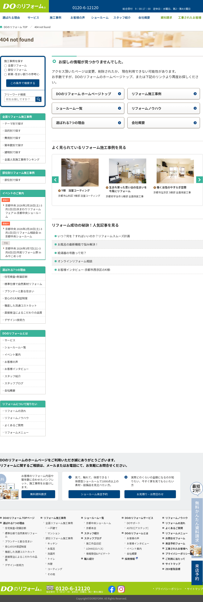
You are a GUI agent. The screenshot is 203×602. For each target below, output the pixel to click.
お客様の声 (11, 362)
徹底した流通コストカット (21, 305)
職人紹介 (89, 558)
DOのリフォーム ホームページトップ (88, 93)
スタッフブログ (14, 383)
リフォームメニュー (17, 432)
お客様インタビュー (17, 369)
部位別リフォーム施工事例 (18, 173)
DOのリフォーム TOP (16, 27)
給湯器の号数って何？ (72, 253)
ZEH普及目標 (172, 569)
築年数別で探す (14, 145)
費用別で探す (13, 138)
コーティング (55, 569)
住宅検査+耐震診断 (16, 277)
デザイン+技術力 (15, 320)
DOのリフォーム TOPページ (18, 518)
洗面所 (51, 553)
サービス (10, 340)
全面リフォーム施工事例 (17, 117)
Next (199, 179)
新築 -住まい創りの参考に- (22, 74)
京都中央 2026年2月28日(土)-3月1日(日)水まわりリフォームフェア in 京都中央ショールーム (23, 211)
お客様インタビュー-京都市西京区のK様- (84, 270)
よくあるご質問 (14, 425)
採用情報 (131, 558)
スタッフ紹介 (13, 376)
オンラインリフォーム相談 (75, 261)
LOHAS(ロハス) (94, 548)
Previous (55, 179)
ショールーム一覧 (88, 108)
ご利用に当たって (175, 558)
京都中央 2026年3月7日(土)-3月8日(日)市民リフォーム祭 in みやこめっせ (23, 252)
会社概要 (164, 122)
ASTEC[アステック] (137, 528)
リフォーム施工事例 (164, 93)
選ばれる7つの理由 (88, 122)
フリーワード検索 (15, 94)
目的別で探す (13, 131)
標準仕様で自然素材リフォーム (23, 284)
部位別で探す (13, 180)
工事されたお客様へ (176, 548)
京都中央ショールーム (98, 523)
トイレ (51, 558)
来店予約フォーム (175, 543)
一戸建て (53, 528)
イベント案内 (13, 354)
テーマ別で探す (14, 123)
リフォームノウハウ (164, 108)
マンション (54, 533)
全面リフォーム (15, 65)
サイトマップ (172, 563)
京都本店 (91, 528)
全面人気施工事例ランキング (22, 159)
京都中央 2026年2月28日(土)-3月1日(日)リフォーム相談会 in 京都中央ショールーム (23, 232)
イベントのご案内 (13, 193)
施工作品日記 (93, 543)
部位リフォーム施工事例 (59, 538)
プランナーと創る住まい (19, 291)
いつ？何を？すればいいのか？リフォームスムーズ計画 (94, 236)
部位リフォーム (15, 70)
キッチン (53, 543)
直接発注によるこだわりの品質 (23, 313)
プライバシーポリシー (177, 553)
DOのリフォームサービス (139, 518)
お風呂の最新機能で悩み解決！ (78, 244)
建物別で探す (13, 152)
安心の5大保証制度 (16, 298)
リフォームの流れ (15, 411)
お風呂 (51, 548)
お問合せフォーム (175, 538)
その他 (51, 574)
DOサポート (133, 523)
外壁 (50, 563)
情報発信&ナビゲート (98, 553)
